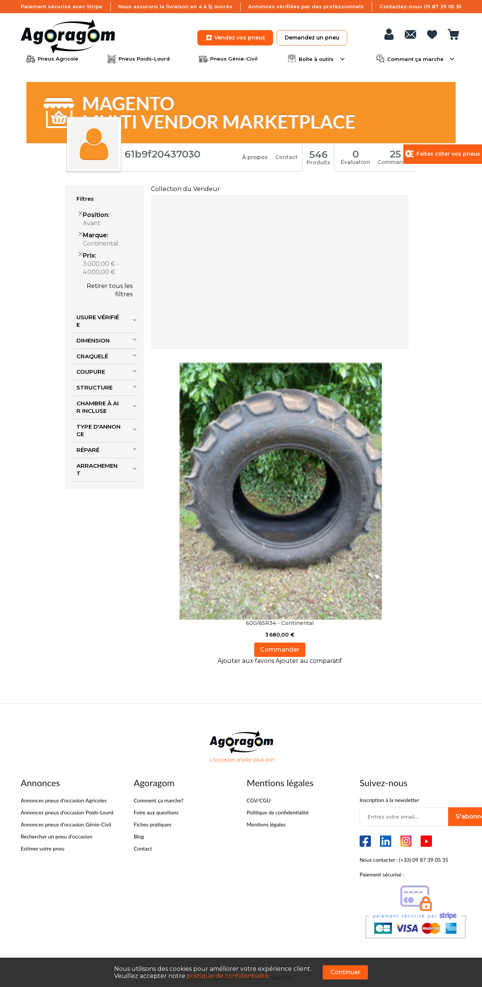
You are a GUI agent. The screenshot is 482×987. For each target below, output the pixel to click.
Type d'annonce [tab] (98, 430)
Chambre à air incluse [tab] (97, 407)
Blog (139, 836)
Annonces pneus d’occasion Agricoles (64, 800)
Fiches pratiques (152, 824)
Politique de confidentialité (277, 812)
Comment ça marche (415, 58)
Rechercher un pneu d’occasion (56, 836)
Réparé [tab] (87, 449)
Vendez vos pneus (235, 37)
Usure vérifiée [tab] (97, 321)
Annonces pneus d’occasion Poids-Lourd (67, 812)
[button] (247, 660)
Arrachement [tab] (96, 469)
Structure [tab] (94, 387)
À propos (255, 157)
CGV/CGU (259, 800)
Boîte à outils (316, 58)
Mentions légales (266, 824)
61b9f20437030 (162, 154)
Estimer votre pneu (42, 848)
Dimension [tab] (93, 340)
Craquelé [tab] (92, 356)
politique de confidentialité (227, 975)
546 (318, 155)
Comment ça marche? (158, 800)
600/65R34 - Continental (280, 623)
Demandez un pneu (312, 37)
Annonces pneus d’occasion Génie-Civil (66, 824)
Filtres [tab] (85, 199)
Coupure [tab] (90, 371)
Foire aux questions (156, 812)
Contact (286, 157)
